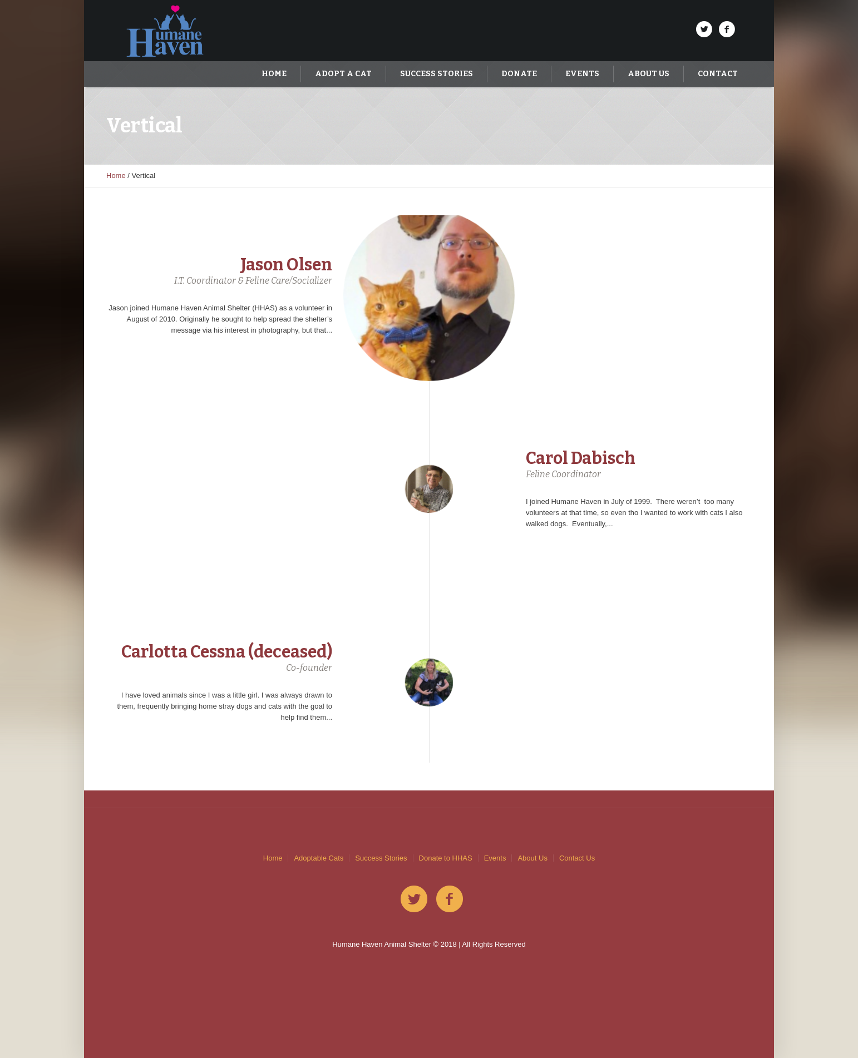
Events (495, 858)
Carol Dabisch (580, 458)
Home (116, 175)
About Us (532, 858)
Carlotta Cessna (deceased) (226, 652)
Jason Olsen (286, 265)
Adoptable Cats (318, 858)
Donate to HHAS (445, 858)
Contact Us (577, 858)
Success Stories (381, 858)
